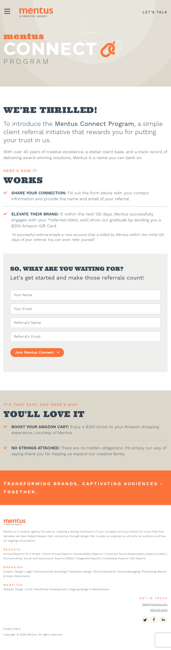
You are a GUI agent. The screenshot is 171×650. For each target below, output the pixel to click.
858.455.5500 (159, 610)
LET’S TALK (155, 12)
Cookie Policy (11, 628)
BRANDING (13, 567)
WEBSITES (13, 585)
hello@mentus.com (155, 604)
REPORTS (12, 549)
